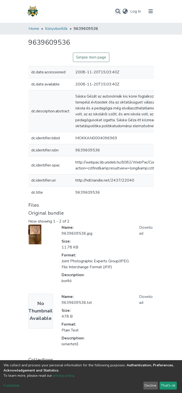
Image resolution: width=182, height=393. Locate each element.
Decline (150, 385)
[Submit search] (118, 12)
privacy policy (63, 375)
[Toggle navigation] (151, 11)
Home (34, 28)
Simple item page (91, 57)
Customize (11, 385)
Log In (136, 11)
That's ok (168, 385)
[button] (125, 11)
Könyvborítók (56, 28)
